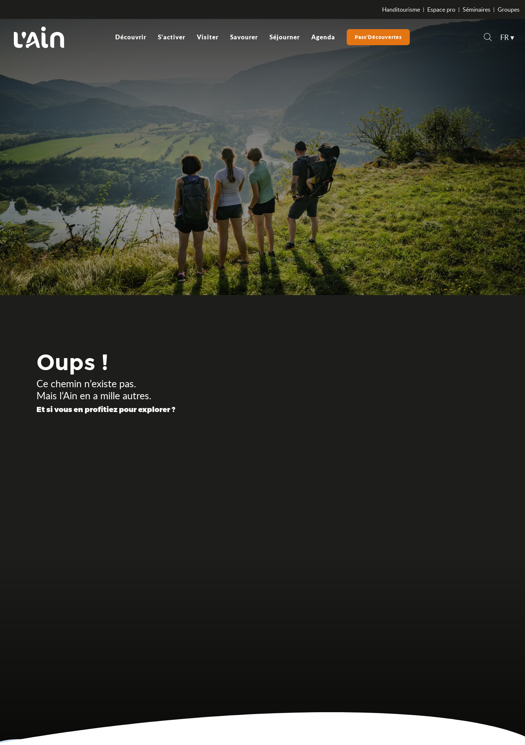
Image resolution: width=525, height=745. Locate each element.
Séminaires (476, 9)
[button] (488, 38)
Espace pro (441, 9)
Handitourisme (401, 9)
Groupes (509, 9)
